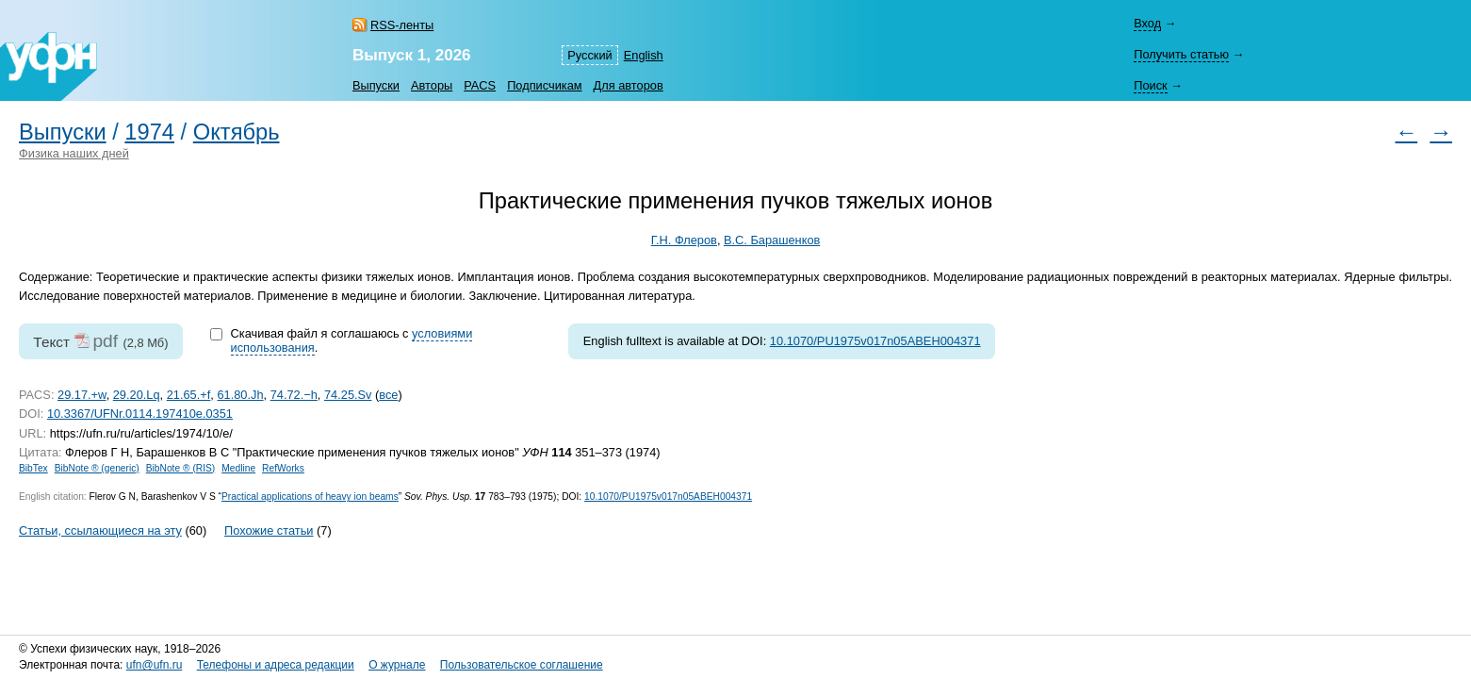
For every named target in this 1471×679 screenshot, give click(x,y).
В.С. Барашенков (772, 240)
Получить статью (1181, 54)
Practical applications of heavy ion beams (310, 496)
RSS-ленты (401, 25)
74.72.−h (294, 395)
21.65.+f (189, 395)
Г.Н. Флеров (684, 240)
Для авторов (628, 85)
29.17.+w (81, 395)
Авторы (431, 85)
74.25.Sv (348, 395)
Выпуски (376, 85)
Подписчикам (544, 85)
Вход (1147, 23)
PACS (480, 85)
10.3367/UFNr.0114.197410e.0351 (140, 413)
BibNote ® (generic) (97, 468)
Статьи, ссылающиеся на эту (100, 530)
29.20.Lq (136, 395)
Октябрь (236, 132)
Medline (238, 468)
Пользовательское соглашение (521, 664)
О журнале (396, 664)
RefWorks (283, 468)
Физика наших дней (74, 153)
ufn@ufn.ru (154, 664)
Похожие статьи (268, 530)
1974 (149, 132)
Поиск (1150, 85)
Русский (589, 55)
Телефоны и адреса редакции (275, 664)
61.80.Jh (240, 395)
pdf (105, 341)
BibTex (33, 468)
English (643, 55)
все (388, 395)
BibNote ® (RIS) (181, 468)
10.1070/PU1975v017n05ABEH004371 (875, 341)
